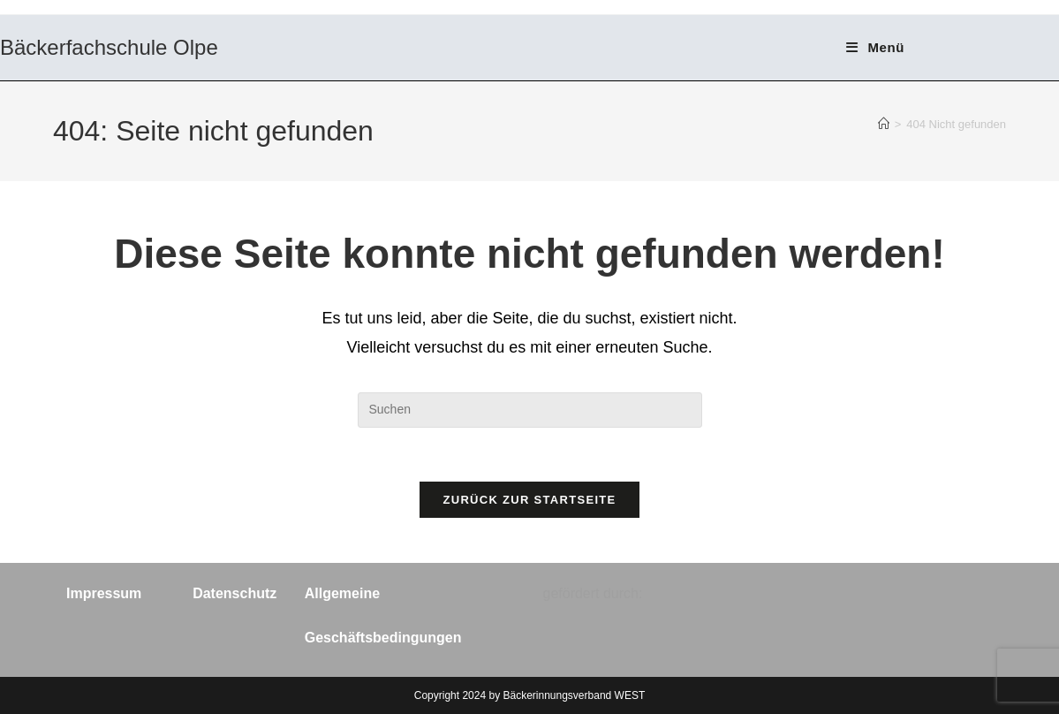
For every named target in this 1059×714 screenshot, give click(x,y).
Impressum (103, 593)
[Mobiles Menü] (875, 47)
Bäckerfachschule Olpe (109, 47)
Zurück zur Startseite (529, 499)
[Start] (883, 124)
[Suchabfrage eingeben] (530, 410)
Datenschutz (234, 593)
